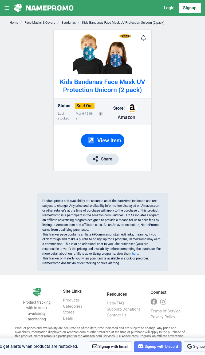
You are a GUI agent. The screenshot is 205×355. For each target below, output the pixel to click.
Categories (72, 306)
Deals (68, 318)
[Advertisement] (168, 109)
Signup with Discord (157, 346)
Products (71, 300)
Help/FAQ (115, 303)
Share (102, 159)
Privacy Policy (163, 317)
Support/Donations (123, 309)
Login (169, 7)
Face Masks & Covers (39, 22)
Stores (68, 312)
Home (14, 22)
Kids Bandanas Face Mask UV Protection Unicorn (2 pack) (122, 22)
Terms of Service (165, 311)
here (135, 253)
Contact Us (117, 315)
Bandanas (68, 22)
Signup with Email (110, 346)
